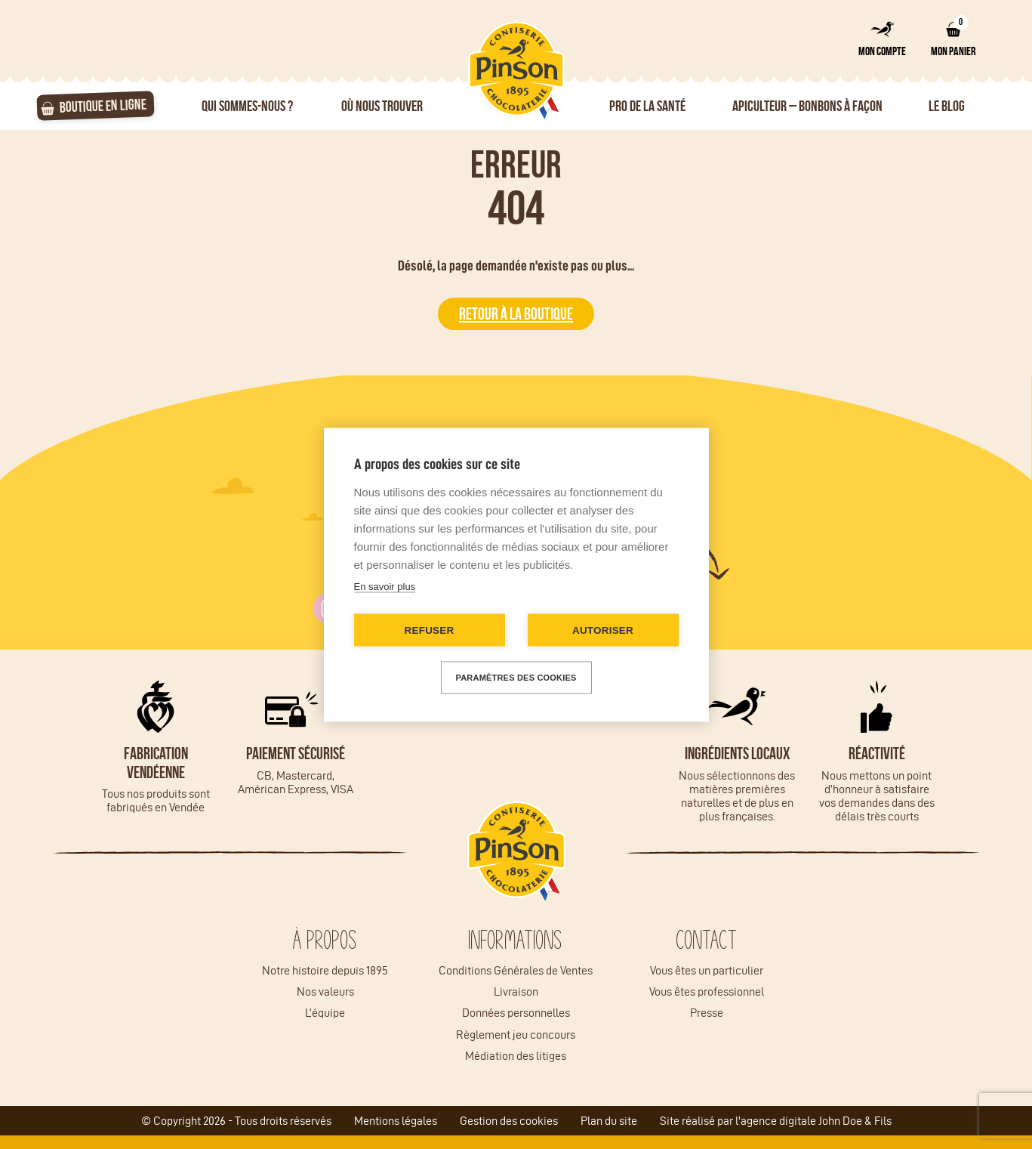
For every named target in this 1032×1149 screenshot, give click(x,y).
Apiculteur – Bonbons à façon (807, 105)
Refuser (429, 629)
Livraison (516, 991)
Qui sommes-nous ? (247, 105)
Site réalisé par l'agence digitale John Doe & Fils (776, 1120)
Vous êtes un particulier (706, 970)
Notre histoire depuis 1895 (325, 970)
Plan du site (609, 1120)
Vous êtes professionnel (706, 991)
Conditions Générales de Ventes (516, 970)
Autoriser (602, 629)
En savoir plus (385, 585)
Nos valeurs (325, 991)
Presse (706, 1012)
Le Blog (947, 105)
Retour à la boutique (516, 313)
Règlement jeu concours (515, 1034)
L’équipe (325, 1012)
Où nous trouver (382, 105)
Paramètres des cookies (516, 676)
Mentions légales (395, 1120)
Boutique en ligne (102, 105)
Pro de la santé (647, 105)
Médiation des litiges (515, 1055)
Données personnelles (516, 1012)
